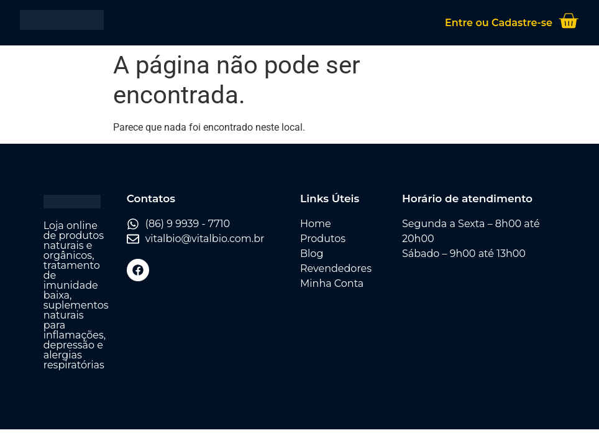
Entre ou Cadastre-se (498, 23)
